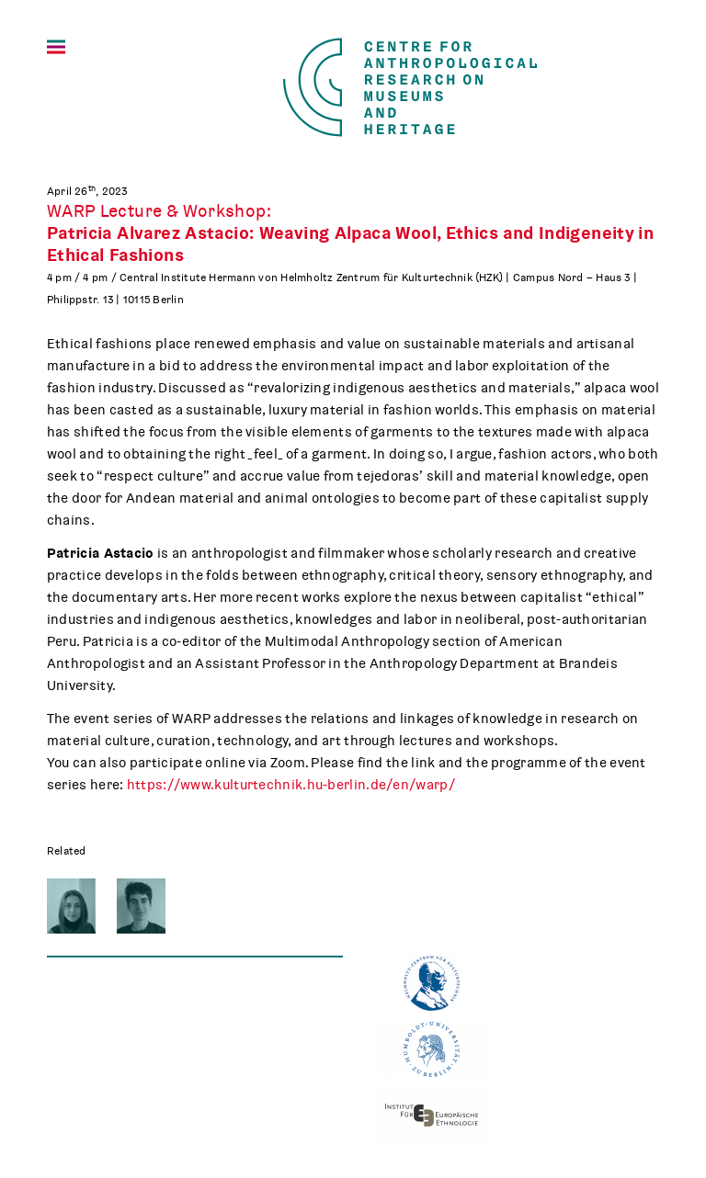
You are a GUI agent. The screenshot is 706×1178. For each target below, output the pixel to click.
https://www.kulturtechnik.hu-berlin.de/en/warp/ (291, 785)
